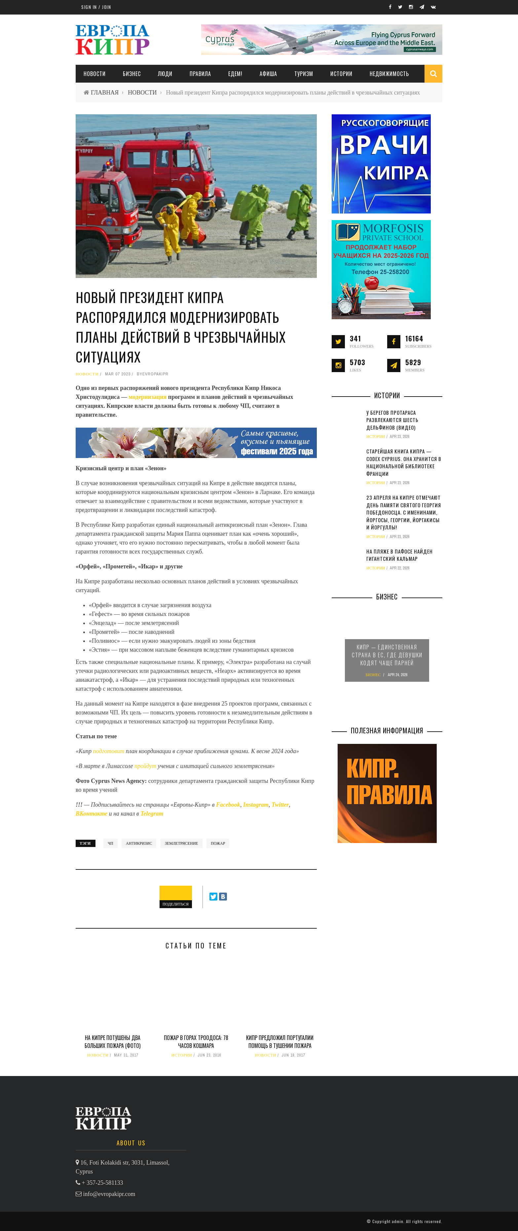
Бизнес (132, 74)
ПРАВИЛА (200, 74)
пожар (218, 843)
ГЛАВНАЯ (105, 92)
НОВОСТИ (95, 74)
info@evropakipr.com (109, 1194)
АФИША (268, 74)
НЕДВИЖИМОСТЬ (389, 74)
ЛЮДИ (165, 74)
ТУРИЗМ (303, 74)
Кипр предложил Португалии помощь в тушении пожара (280, 1042)
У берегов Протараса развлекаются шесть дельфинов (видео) (392, 420)
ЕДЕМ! (235, 74)
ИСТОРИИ (341, 74)
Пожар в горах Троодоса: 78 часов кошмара (196, 1042)
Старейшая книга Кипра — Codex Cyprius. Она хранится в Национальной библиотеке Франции (403, 462)
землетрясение (181, 843)
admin (397, 1221)
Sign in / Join (96, 7)
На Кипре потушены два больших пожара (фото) (112, 1042)
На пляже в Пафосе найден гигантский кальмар (399, 555)
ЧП (110, 843)
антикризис (139, 843)
